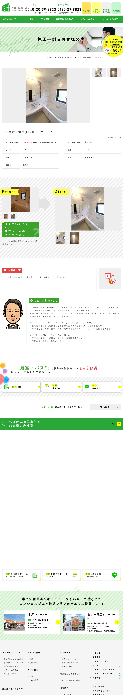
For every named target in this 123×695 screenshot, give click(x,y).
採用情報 (96, 678)
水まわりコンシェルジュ (14, 663)
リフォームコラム (87, 19)
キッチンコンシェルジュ (14, 659)
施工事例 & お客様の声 (64, 19)
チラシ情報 (44, 19)
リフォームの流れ (11, 670)
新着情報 (96, 657)
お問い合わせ (98, 687)
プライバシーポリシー (102, 674)
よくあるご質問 (10, 674)
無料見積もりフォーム (102, 691)
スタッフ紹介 (67, 666)
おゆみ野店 (34, 663)
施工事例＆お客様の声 (12, 689)
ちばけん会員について (70, 674)
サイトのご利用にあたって (104, 669)
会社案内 (64, 688)
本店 (31, 659)
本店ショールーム (69, 659)
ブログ (96, 665)
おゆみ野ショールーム (71, 663)
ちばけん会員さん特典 (71, 680)
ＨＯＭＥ (96, 653)
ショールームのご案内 (109, 19)
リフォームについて (11, 653)
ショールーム (66, 653)
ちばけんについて (9, 19)
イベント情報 (28, 19)
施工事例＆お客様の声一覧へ (61, 407)
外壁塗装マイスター (12, 666)
